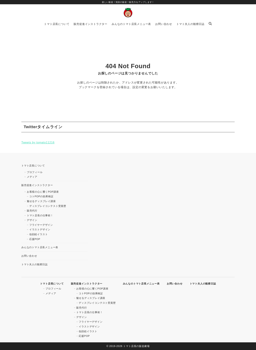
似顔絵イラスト (38, 234)
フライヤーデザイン (41, 224)
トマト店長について (33, 165)
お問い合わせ (29, 255)
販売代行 (32, 210)
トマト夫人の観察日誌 (34, 264)
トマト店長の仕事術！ (40, 215)
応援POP (34, 239)
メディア (32, 176)
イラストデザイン (39, 229)
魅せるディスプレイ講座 (41, 201)
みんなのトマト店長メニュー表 (39, 247)
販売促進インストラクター (37, 185)
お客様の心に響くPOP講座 (43, 191)
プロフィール (35, 172)
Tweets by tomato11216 (38, 142)
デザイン (32, 220)
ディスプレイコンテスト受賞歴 (47, 206)
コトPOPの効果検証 (41, 196)
